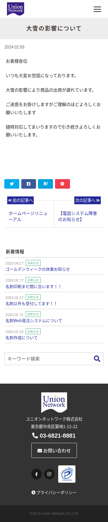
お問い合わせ (54, 450)
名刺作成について (21, 337)
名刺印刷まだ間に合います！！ (33, 286)
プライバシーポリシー (54, 492)
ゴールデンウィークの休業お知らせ (37, 269)
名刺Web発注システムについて (33, 320)
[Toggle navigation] (97, 9)
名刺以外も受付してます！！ (31, 303)
